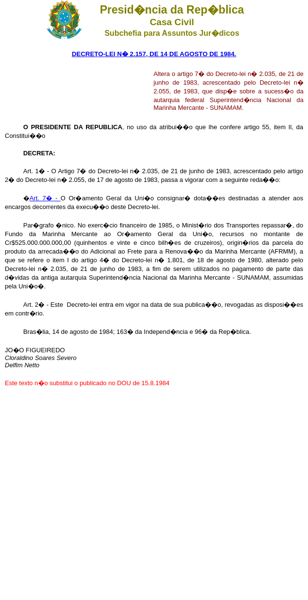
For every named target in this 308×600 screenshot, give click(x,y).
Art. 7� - (44, 198)
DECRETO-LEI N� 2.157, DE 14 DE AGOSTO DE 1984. (154, 54)
